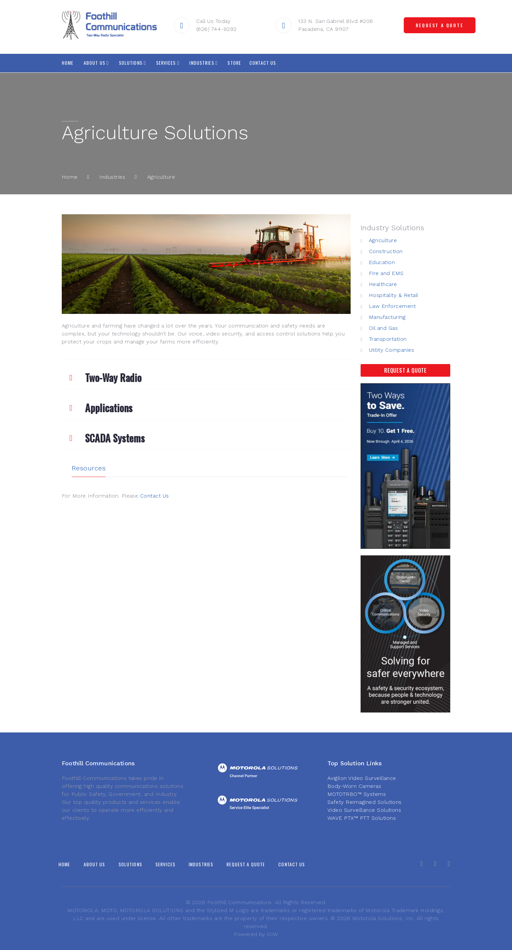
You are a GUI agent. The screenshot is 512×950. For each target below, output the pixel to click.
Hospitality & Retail (393, 295)
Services (166, 62)
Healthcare (383, 284)
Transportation (388, 339)
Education (382, 262)
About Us (94, 62)
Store (234, 62)
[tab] (206, 374)
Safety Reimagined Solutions (364, 802)
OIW (272, 934)
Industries (201, 62)
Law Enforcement (392, 306)
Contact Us (262, 62)
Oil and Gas (383, 328)
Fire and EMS (386, 273)
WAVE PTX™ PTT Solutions (361, 818)
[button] (206, 374)
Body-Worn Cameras (354, 786)
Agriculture (383, 240)
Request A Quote (405, 370)
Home (67, 62)
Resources (89, 468)
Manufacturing (387, 317)
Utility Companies (391, 350)
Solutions (130, 62)
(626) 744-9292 (217, 29)
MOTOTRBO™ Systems (356, 794)
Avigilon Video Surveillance (361, 778)
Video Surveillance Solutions (364, 810)
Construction (386, 251)
